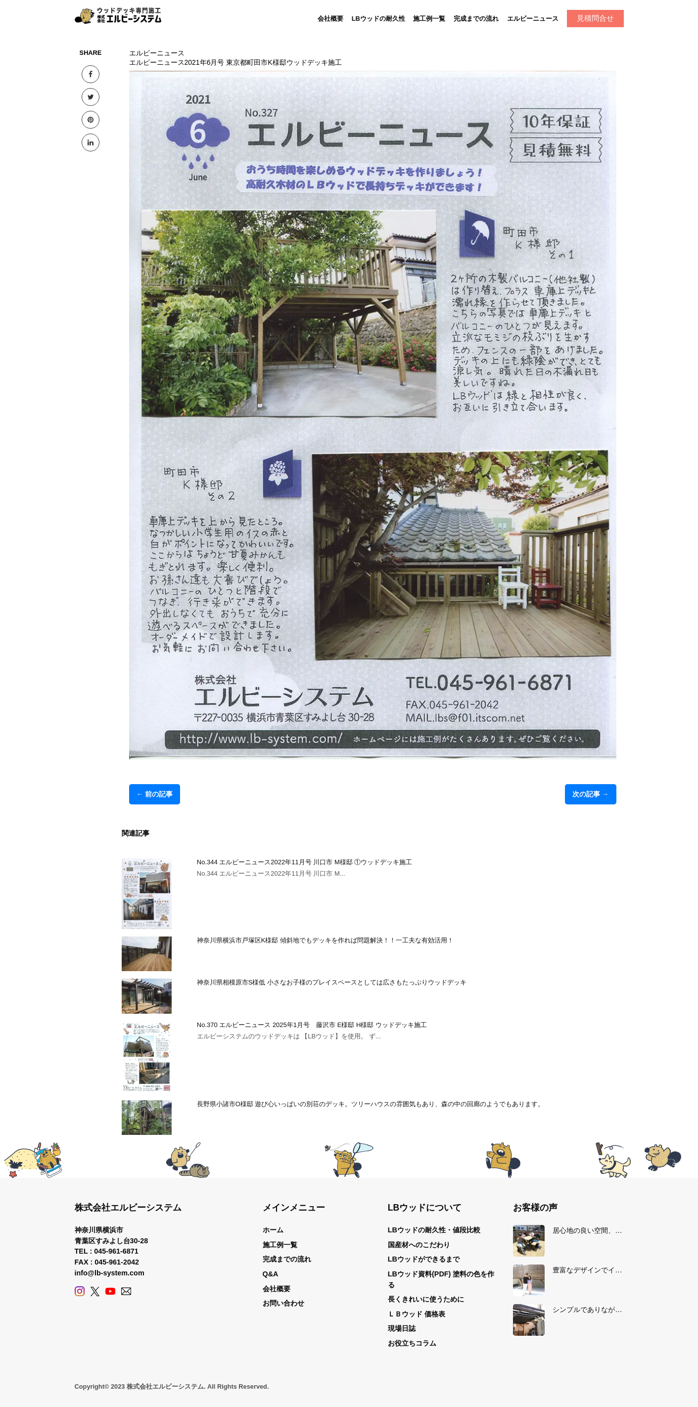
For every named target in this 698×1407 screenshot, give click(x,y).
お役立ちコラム (412, 1343)
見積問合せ (595, 18)
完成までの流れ (476, 18)
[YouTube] (110, 1291)
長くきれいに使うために (426, 1299)
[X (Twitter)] (95, 1291)
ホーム (273, 1230)
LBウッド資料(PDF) (419, 1274)
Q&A (271, 1274)
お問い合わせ (283, 1303)
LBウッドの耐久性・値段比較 (434, 1230)
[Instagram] (80, 1291)
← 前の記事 (155, 794)
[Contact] (126, 1291)
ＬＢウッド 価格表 (416, 1314)
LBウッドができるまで (424, 1259)
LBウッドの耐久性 (378, 18)
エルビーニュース (532, 18)
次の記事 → (590, 794)
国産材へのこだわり (419, 1245)
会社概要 (330, 18)
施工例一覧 (429, 18)
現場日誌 (402, 1328)
